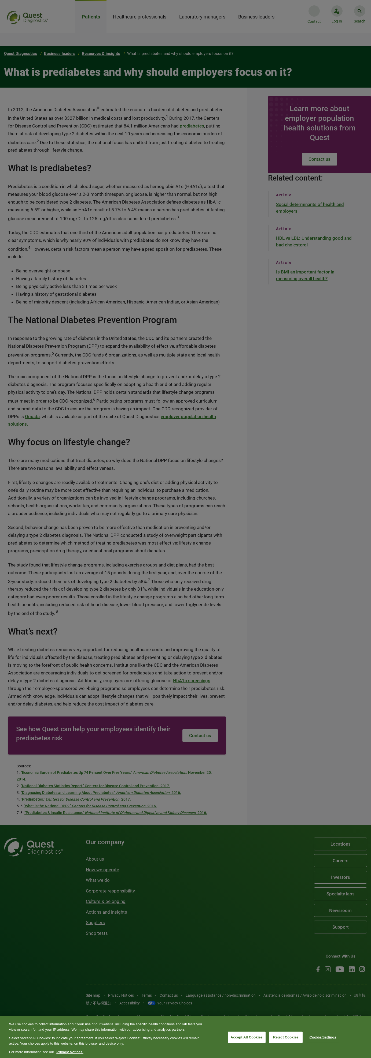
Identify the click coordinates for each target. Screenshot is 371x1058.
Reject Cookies (286, 1037)
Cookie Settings (323, 1037)
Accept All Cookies (247, 1037)
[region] (185, 1037)
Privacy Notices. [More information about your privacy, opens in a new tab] (69, 1052)
